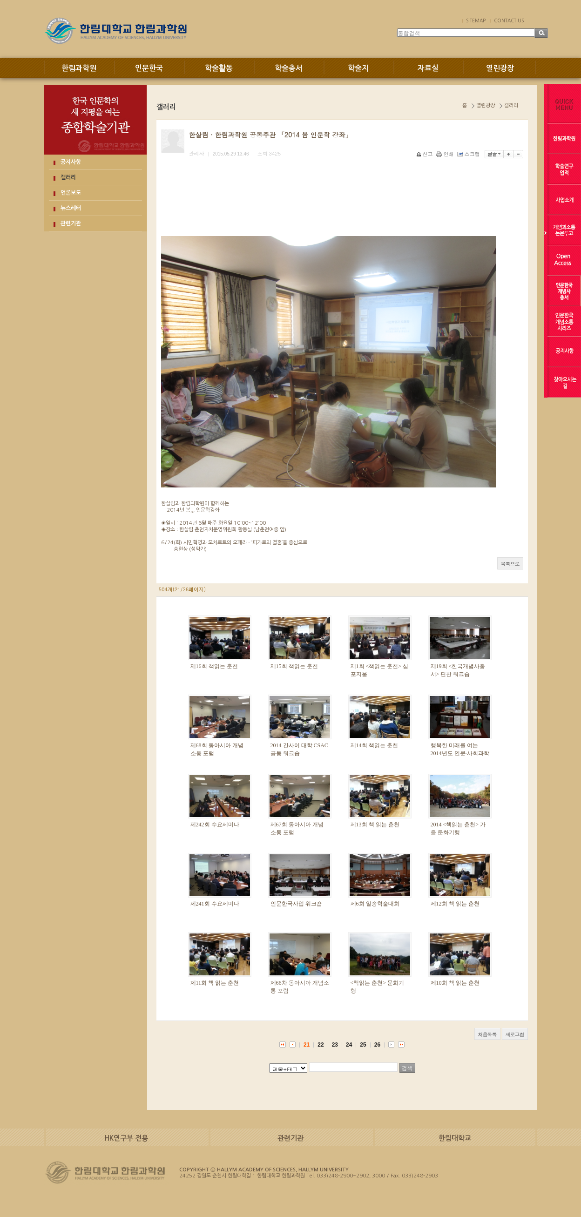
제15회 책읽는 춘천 (294, 666)
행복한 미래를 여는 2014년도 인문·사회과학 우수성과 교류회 (460, 753)
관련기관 (71, 223)
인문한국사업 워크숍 (296, 903)
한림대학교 (455, 1138)
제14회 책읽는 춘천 (374, 745)
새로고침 (515, 1034)
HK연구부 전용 (126, 1138)
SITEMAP (476, 20)
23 (335, 1044)
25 (363, 1044)
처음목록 (487, 1034)
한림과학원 (78, 68)
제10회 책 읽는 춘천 (455, 983)
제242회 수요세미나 (214, 824)
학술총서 (289, 68)
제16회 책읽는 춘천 (214, 666)
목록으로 (510, 563)
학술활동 (219, 68)
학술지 (358, 68)
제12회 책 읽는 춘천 (455, 903)
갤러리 (68, 177)
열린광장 (500, 68)
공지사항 (71, 162)
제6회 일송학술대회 (375, 903)
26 (377, 1044)
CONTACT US (509, 20)
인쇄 (446, 153)
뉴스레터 (71, 208)
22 (321, 1044)
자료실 (428, 68)
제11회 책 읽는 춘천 (214, 983)
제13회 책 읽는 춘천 (375, 824)
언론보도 (71, 193)
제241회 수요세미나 (214, 903)
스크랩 (469, 153)
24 (349, 1044)
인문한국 (149, 68)
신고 (425, 153)
